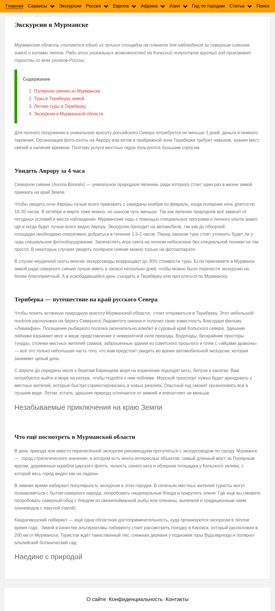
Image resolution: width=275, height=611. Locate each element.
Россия (93, 6)
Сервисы (37, 6)
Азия (175, 6)
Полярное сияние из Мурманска (67, 91)
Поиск (262, 6)
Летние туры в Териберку (60, 106)
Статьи (236, 6)
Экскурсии (70, 6)
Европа (121, 6)
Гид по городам (208, 6)
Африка (149, 6)
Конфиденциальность (136, 599)
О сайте (96, 599)
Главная (14, 6)
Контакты (176, 599)
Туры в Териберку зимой (59, 98)
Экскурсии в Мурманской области (68, 113)
